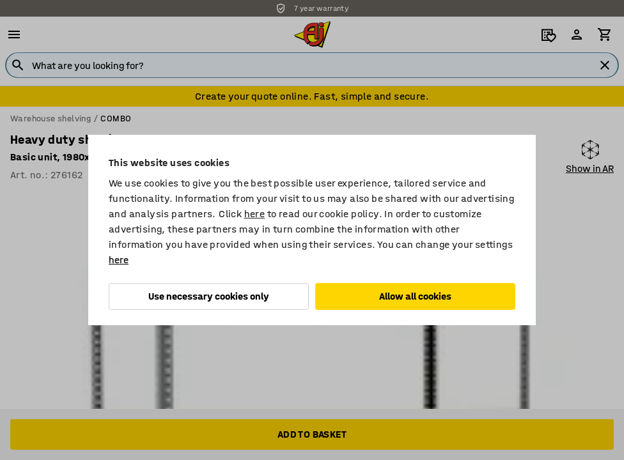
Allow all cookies (415, 296)
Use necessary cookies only (208, 296)
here (254, 214)
